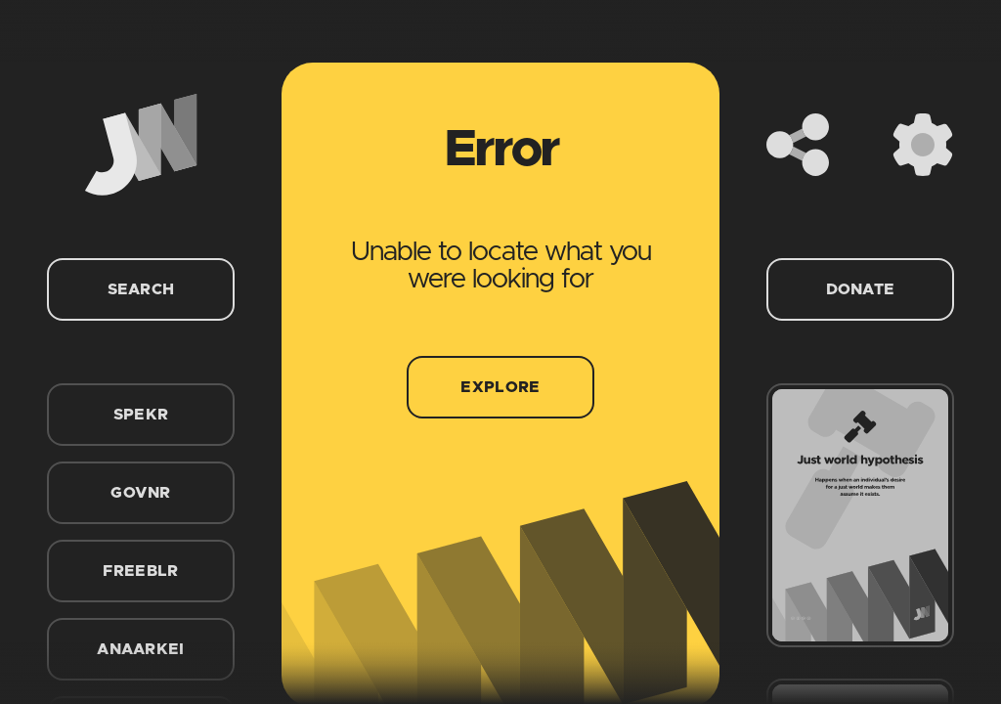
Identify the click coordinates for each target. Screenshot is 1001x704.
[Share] (797, 144)
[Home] (140, 145)
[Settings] (923, 144)
